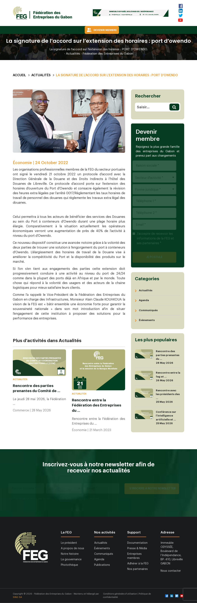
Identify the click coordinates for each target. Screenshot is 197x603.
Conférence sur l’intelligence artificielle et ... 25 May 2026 (155, 417)
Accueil (19, 75)
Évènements (147, 320)
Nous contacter (171, 571)
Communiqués (148, 310)
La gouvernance (71, 559)
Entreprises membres (134, 556)
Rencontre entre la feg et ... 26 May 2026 (157, 376)
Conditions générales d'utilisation (120, 594)
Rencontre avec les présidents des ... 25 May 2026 (157, 396)
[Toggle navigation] (80, 30)
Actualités (41, 75)
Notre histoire (70, 554)
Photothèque (69, 565)
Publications (102, 565)
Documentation (137, 543)
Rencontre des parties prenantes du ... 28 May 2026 (157, 357)
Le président (69, 543)
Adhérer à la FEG (138, 563)
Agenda (144, 300)
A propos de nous (72, 548)
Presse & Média (137, 548)
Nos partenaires (137, 569)
